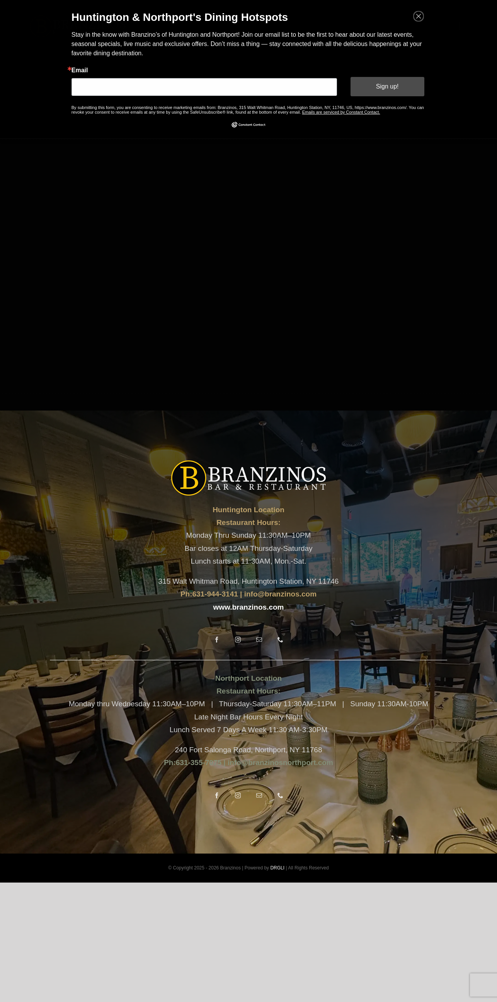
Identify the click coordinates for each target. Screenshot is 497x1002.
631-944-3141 (215, 594)
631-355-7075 (198, 762)
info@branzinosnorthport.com (279, 762)
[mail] (259, 639)
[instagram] (238, 639)
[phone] (280, 639)
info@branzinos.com (280, 594)
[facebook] (216, 639)
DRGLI (277, 868)
